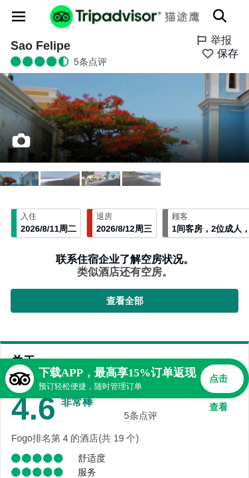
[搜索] (220, 16)
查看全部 (124, 300)
